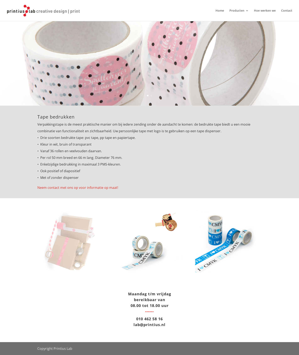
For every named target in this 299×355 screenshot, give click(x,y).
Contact (286, 10)
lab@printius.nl (149, 324)
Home (220, 10)
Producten (236, 10)
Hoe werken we (265, 10)
